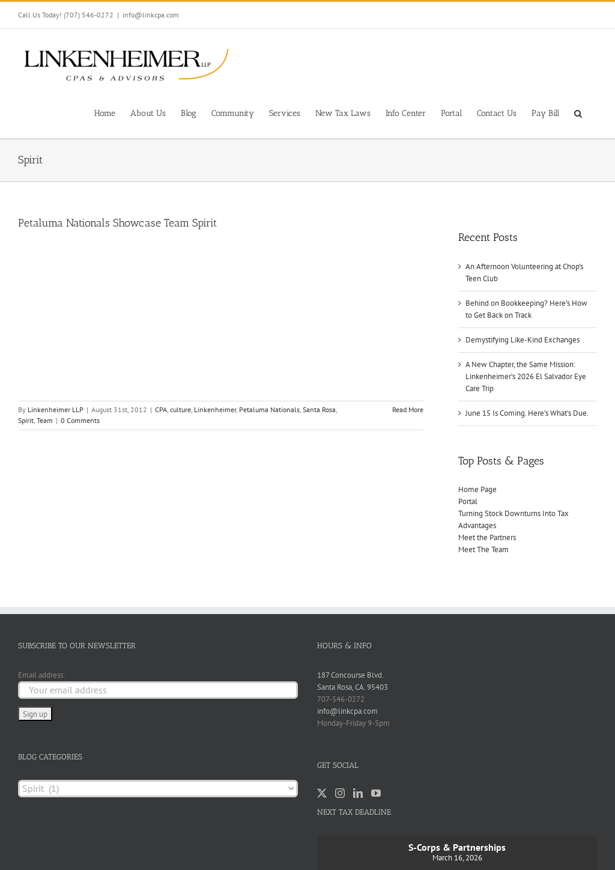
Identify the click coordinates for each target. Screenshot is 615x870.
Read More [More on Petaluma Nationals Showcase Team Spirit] (407, 409)
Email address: (41, 675)
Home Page (477, 489)
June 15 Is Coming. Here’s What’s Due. (527, 413)
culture (180, 409)
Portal (467, 501)
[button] (578, 112)
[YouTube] (376, 793)
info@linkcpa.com (151, 14)
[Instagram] (340, 793)
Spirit (26, 420)
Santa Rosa (319, 409)
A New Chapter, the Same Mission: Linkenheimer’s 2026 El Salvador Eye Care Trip (525, 376)
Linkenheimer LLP (55, 409)
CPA (161, 409)
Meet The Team (483, 549)
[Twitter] (322, 793)
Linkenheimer (215, 409)
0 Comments (80, 420)
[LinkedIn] (358, 793)
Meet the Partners (487, 537)
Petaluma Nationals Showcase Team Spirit (117, 223)
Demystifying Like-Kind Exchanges (522, 340)
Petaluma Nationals (269, 409)
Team (45, 420)
